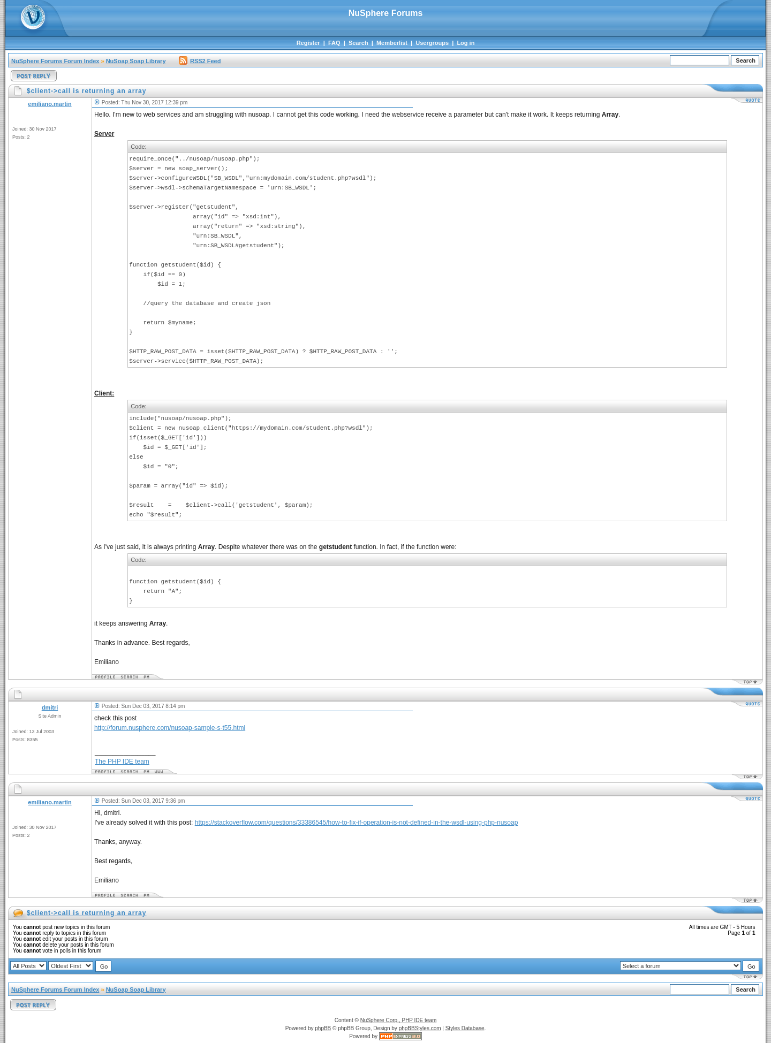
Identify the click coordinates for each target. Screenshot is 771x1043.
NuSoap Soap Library (136, 61)
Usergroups (432, 43)
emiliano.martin (49, 104)
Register (308, 43)
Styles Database (465, 1028)
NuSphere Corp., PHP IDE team (398, 1020)
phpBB (323, 1028)
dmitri (50, 707)
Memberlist (391, 43)
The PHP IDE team (122, 761)
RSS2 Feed (200, 61)
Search (358, 43)
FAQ (334, 43)
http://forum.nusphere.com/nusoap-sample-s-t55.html (169, 728)
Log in (465, 43)
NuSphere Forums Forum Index (55, 61)
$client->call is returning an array (86, 913)
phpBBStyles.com (420, 1028)
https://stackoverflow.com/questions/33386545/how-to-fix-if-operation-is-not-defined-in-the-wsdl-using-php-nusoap (356, 822)
